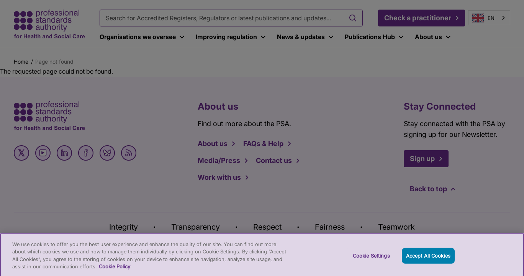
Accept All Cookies (428, 259)
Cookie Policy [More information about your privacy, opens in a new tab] (114, 270)
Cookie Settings (371, 259)
